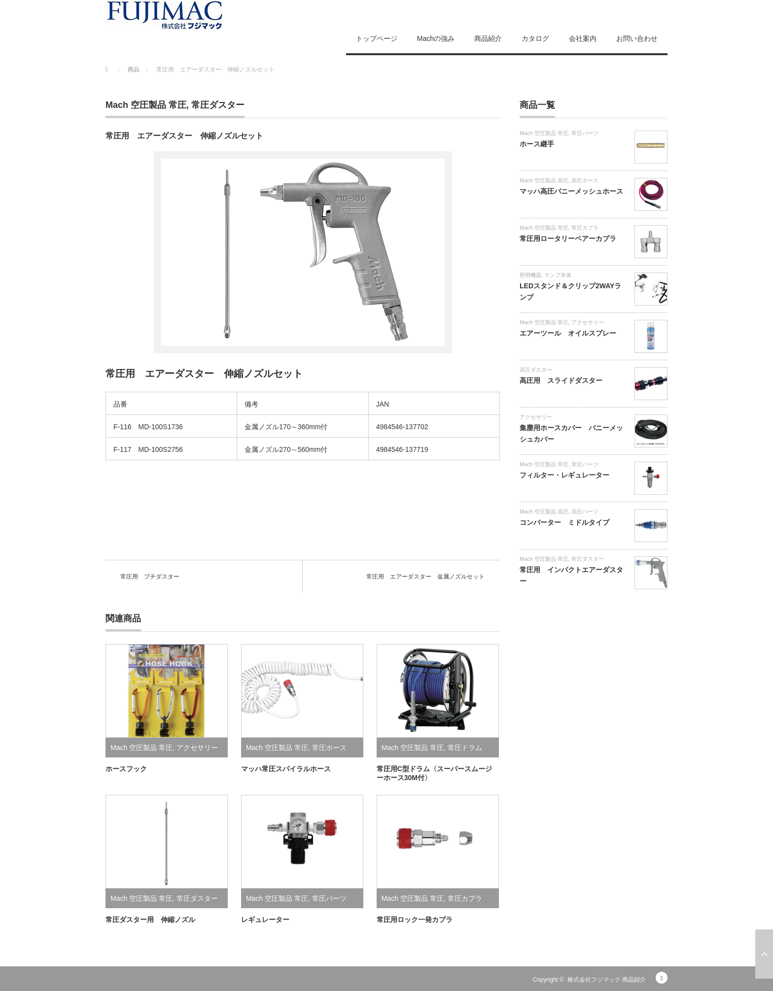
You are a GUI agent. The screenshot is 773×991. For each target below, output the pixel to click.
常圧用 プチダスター (149, 576)
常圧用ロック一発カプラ (415, 919)
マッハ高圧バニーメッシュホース (571, 191)
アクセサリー (197, 748)
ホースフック (126, 769)
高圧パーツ (584, 511)
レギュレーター (265, 919)
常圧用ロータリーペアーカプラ (568, 238)
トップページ (376, 38)
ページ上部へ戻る (764, 954)
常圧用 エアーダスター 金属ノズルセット (425, 576)
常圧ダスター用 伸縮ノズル (150, 919)
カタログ (535, 38)
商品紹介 (488, 38)
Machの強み (436, 38)
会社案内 (583, 38)
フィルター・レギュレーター (564, 475)
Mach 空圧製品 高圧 (544, 180)
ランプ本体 (557, 275)
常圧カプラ (465, 898)
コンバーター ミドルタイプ (564, 522)
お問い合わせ (637, 38)
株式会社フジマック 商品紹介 (606, 979)
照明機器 (530, 275)
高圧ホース (584, 180)
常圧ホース (329, 748)
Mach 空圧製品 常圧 (145, 105)
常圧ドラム (465, 748)
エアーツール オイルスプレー (568, 333)
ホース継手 (537, 144)
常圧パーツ (329, 898)
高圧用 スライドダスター (561, 380)
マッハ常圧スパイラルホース (286, 769)
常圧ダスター (218, 105)
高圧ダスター (536, 370)
